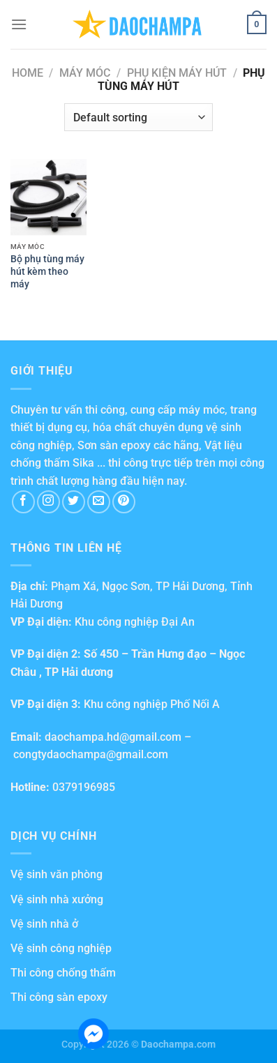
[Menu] (18, 24)
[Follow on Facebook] (23, 501)
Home (27, 73)
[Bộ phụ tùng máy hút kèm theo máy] (48, 197)
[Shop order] (138, 117)
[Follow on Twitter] (73, 501)
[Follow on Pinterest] (123, 501)
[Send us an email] (98, 501)
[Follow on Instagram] (48, 501)
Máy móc (84, 73)
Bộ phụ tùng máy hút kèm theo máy (47, 271)
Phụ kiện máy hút (177, 73)
